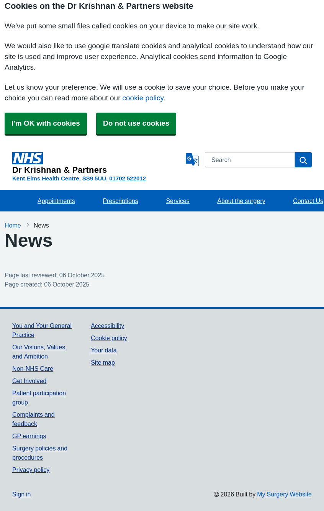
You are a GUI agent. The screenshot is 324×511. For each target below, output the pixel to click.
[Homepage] (97, 163)
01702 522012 (127, 178)
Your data (103, 350)
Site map (103, 362)
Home (13, 225)
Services (177, 201)
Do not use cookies (136, 123)
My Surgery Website (284, 494)
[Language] (192, 159)
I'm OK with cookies (45, 123)
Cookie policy (109, 338)
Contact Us (308, 201)
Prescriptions (120, 201)
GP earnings (29, 436)
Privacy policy (30, 470)
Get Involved (29, 381)
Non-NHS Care (32, 368)
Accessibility (107, 326)
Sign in (21, 494)
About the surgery (241, 201)
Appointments (56, 201)
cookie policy (143, 98)
